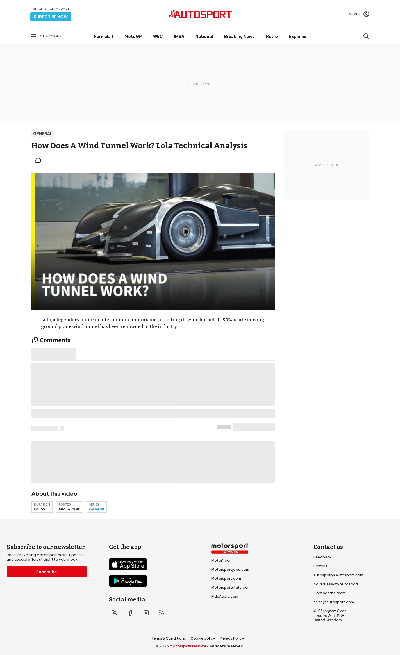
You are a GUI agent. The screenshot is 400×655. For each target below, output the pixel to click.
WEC (158, 36)
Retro (272, 36)
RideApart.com (224, 596)
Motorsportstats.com (231, 587)
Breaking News (239, 36)
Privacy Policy (232, 638)
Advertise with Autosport (335, 584)
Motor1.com (222, 560)
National (204, 36)
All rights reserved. (227, 646)
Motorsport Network (189, 646)
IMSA (179, 36)
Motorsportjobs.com (230, 569)
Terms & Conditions (168, 638)
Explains (297, 36)
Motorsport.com (226, 578)
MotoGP (133, 36)
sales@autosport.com (333, 602)
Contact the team (329, 593)
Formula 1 (103, 36)
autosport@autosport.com (338, 575)
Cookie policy (202, 638)
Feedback (322, 557)
